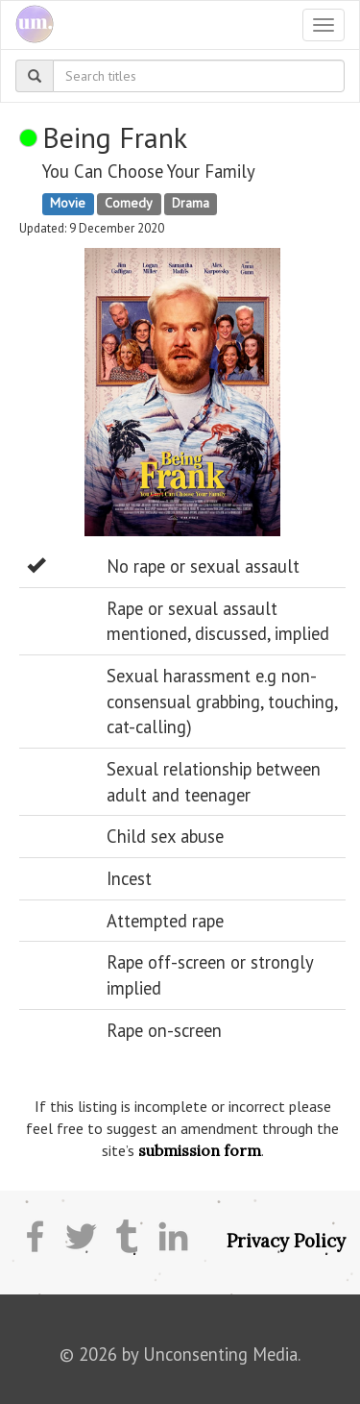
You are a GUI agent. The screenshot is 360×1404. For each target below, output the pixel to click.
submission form (199, 1150)
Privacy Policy (286, 1240)
